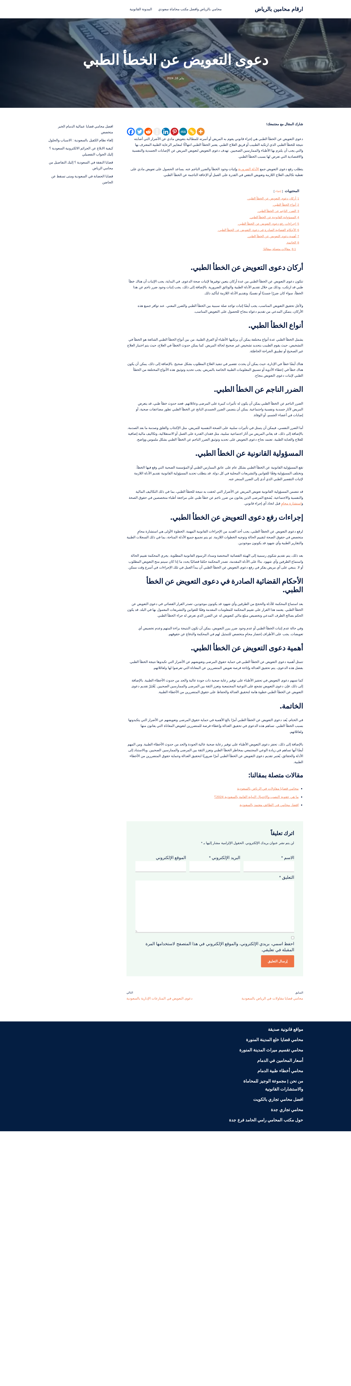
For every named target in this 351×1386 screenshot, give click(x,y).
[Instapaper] (157, 134)
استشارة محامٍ (206, 622)
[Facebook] (131, 134)
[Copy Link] (192, 134)
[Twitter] (139, 134)
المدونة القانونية (133, 9)
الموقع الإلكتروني (171, 1079)
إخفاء (273, 224)
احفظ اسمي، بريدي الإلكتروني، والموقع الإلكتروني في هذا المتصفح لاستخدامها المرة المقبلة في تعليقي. (220, 1195)
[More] (201, 134)
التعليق (286, 1102)
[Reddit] (148, 134)
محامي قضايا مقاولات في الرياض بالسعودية (260, 1001)
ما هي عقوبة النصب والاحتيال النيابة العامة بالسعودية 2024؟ (246, 1011)
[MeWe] (183, 134)
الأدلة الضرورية (235, 189)
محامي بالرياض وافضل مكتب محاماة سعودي (192, 9)
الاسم (287, 1079)
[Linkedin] (166, 134)
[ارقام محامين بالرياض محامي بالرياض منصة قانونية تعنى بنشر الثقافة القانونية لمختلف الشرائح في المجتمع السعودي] (279, 9)
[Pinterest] (174, 134)
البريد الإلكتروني (224, 1079)
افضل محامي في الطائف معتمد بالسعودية (262, 1021)
